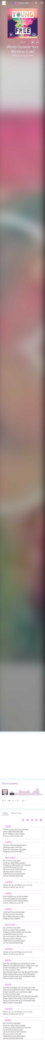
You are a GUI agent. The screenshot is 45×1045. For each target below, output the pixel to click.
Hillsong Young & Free (22, 55)
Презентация (15, 813)
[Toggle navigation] (42, 2)
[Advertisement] (22, 755)
